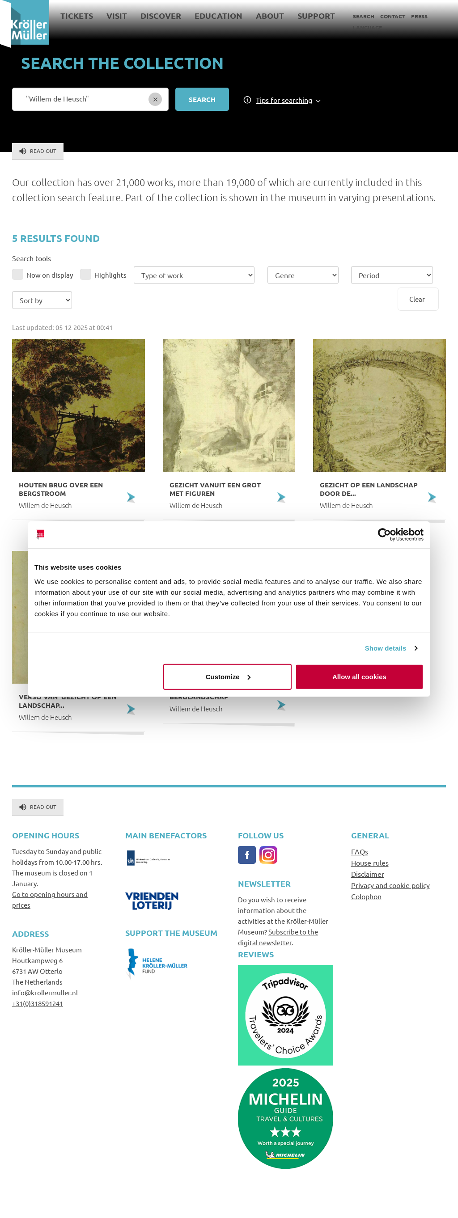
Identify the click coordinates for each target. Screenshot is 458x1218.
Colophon (366, 896)
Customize (228, 676)
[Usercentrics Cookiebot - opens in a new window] (384, 534)
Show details (386, 648)
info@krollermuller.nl (45, 992)
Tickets (76, 15)
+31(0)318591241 (37, 1003)
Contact (392, 16)
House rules (370, 862)
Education (218, 15)
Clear (417, 299)
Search (363, 16)
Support (316, 15)
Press (419, 16)
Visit (116, 15)
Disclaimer (367, 873)
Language (367, 27)
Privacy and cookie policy (390, 884)
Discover (160, 15)
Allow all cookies (359, 676)
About (270, 15)
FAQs (359, 851)
